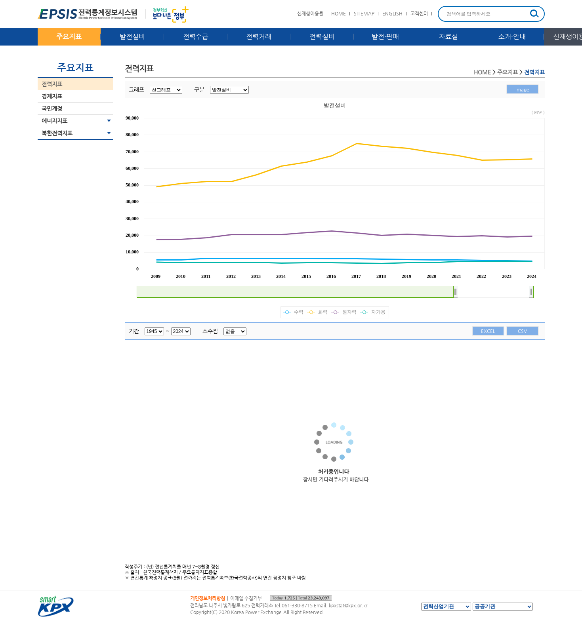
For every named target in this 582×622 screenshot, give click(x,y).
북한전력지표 (57, 133)
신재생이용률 (310, 13)
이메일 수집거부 (246, 598)
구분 (199, 89)
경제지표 (52, 96)
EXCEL (488, 331)
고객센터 (419, 13)
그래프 (136, 89)
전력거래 (258, 36)
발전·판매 (385, 36)
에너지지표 (54, 121)
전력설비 (322, 36)
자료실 (448, 36)
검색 (534, 13)
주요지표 (69, 36)
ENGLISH (392, 13)
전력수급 (195, 36)
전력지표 (52, 84)
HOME (338, 13)
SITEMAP (364, 13)
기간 (134, 331)
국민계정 (52, 108)
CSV (522, 331)
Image (522, 89)
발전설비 (132, 36)
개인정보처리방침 (207, 598)
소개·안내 (512, 36)
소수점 (210, 331)
